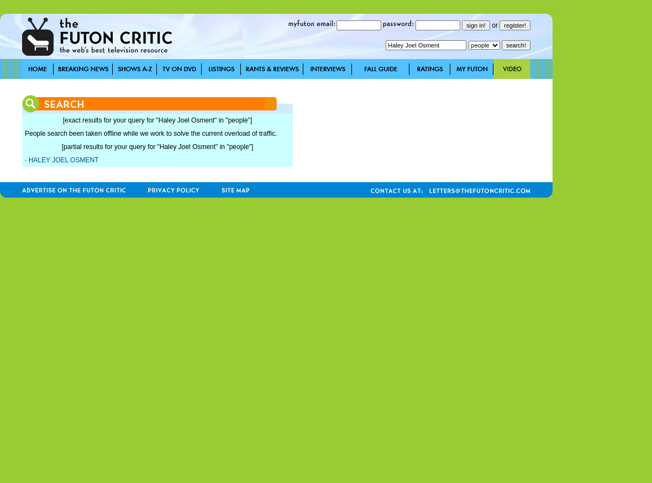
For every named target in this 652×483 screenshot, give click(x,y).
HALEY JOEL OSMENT (64, 160)
